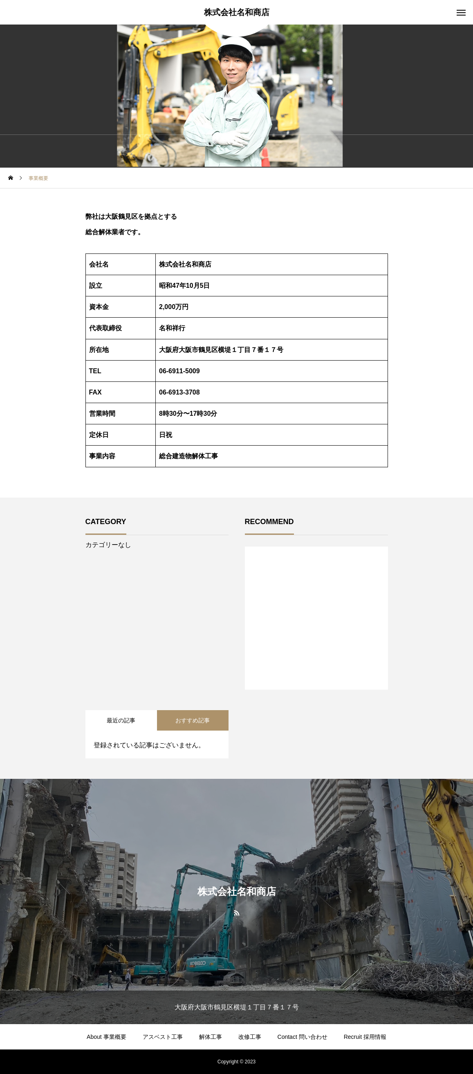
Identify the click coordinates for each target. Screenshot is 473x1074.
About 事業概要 (106, 1037)
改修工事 (249, 1037)
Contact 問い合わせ (302, 1037)
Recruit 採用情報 (365, 1037)
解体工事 (210, 1037)
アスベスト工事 (163, 1037)
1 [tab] (316, 668)
